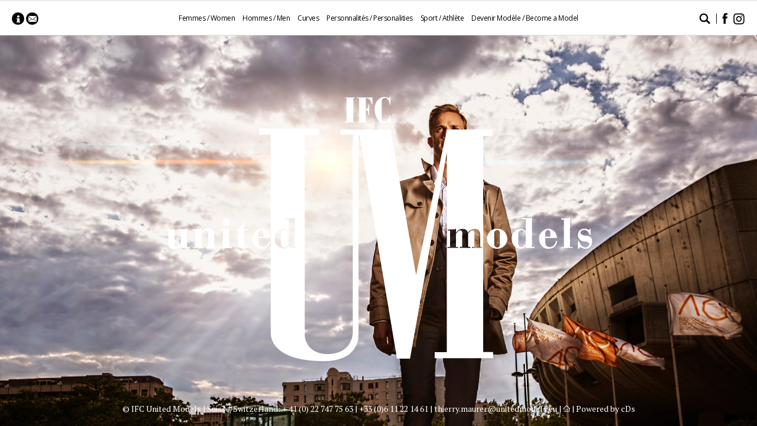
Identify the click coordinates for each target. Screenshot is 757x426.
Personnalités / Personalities (369, 18)
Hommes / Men (266, 18)
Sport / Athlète (442, 18)
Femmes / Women (207, 18)
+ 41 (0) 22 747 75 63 (317, 408)
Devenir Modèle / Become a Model (524, 18)
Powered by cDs (605, 408)
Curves (308, 18)
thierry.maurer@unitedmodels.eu (495, 408)
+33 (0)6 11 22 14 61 (393, 408)
